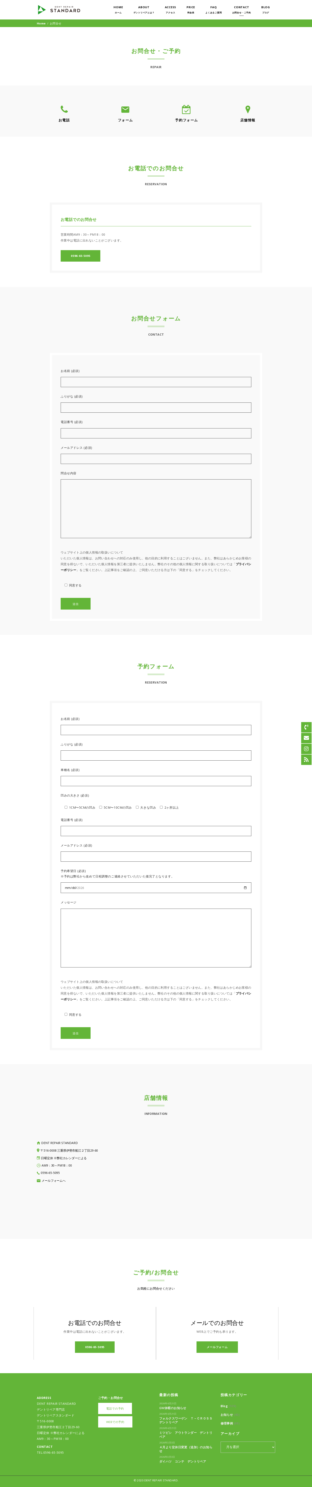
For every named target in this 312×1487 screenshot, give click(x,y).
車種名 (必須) (70, 770)
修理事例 (227, 1423)
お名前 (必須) (70, 371)
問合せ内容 (68, 473)
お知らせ (227, 1415)
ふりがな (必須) (72, 396)
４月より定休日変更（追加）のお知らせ (185, 1449)
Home (41, 23)
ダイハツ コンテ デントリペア (182, 1461)
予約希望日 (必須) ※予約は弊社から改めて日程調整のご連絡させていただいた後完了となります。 (117, 873)
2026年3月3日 (167, 1442)
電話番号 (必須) (72, 422)
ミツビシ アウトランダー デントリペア (185, 1435)
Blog (224, 1406)
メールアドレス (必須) (76, 448)
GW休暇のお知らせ (172, 1408)
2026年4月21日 (167, 1403)
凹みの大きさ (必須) (75, 795)
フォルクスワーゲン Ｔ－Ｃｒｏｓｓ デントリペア (187, 1420)
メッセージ (68, 902)
